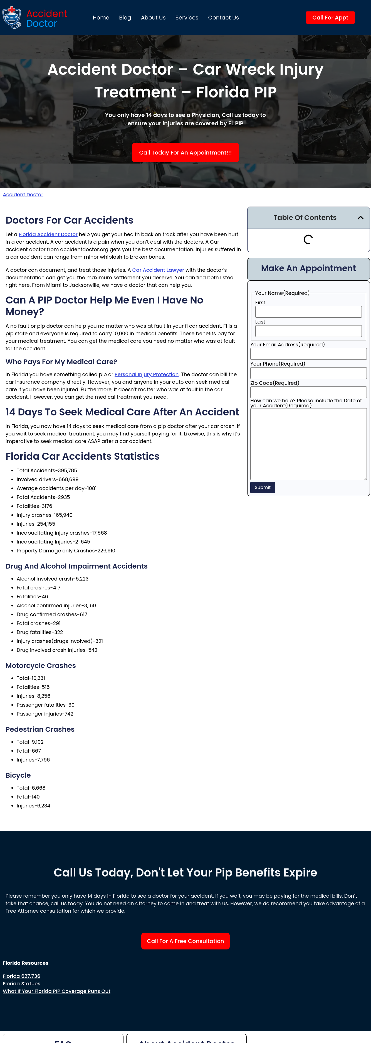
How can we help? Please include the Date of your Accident (306, 403)
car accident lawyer (158, 269)
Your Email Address (287, 344)
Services (187, 17)
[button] (360, 217)
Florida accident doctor (48, 234)
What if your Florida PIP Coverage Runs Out (56, 991)
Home (101, 17)
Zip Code (275, 383)
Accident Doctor (23, 194)
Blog (125, 17)
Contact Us (223, 17)
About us (153, 17)
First (260, 302)
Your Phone (277, 363)
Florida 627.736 (21, 976)
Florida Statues (21, 983)
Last (260, 321)
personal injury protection (147, 374)
